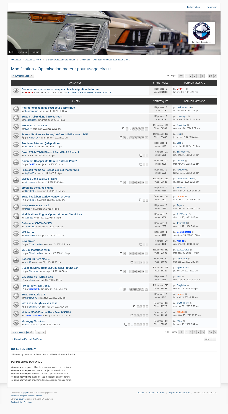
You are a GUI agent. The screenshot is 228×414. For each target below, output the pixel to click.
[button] (180, 76)
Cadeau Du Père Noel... (36, 259)
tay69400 (29, 173)
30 (131, 138)
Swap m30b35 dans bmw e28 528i (42, 116)
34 (146, 138)
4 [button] (199, 75)
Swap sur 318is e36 (33, 294)
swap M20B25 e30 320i (35, 205)
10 (143, 129)
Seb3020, (29, 191)
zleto (31, 280)
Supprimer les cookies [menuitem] (179, 392)
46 (146, 253)
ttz (26, 155)
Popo (27, 209)
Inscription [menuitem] (193, 7)
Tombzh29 (30, 226)
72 (146, 289)
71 (143, 289)
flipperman (34, 271)
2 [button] (190, 75)
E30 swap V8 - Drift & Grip (37, 276)
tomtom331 (34, 307)
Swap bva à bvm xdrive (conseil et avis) (46, 196)
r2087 (28, 129)
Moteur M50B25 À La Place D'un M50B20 (46, 312)
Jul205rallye (182, 214)
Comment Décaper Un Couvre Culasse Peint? (49, 161)
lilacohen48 (182, 152)
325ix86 (181, 312)
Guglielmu (181, 125)
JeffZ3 (32, 164)
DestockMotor (184, 232)
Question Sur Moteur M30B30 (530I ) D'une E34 (50, 267)
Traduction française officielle (22, 396)
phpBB (25, 393)
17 (146, 271)
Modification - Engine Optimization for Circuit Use (52, 214)
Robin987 (29, 146)
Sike (179, 143)
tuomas (181, 196)
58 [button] (210, 75)
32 (139, 138)
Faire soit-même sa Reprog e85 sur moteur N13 (50, 170)
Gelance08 (182, 258)
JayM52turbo (183, 303)
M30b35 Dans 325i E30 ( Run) (39, 178)
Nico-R (180, 241)
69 (135, 289)
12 (139, 182)
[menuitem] (16, 402)
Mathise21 (30, 235)
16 (143, 271)
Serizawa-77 (31, 298)
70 (139, 289)
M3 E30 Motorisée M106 (36, 250)
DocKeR (29, 92)
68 (131, 289)
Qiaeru (39, 396)
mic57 (28, 262)
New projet (28, 241)
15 (139, 271)
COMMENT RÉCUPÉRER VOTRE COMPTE (89, 92)
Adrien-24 (33, 138)
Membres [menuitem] (22, 52)
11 (146, 129)
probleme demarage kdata (37, 187)
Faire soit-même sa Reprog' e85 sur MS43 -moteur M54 (55, 134)
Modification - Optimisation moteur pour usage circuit (61, 68)
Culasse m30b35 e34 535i (37, 223)
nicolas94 (34, 289)
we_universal (20, 399)
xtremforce (30, 182)
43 (135, 253)
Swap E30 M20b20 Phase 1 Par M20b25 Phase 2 (50, 152)
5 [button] (203, 75)
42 (131, 253)
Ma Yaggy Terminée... (34, 321)
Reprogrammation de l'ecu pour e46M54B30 (48, 107)
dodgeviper (30, 120)
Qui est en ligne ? (23, 349)
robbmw (181, 160)
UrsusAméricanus (185, 178)
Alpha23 (29, 218)
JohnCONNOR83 (33, 315)
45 (143, 253)
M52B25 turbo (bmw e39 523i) (40, 303)
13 (143, 182)
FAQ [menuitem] (11, 52)
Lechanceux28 (32, 111)
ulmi (179, 134)
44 (139, 253)
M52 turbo (28, 232)
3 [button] (194, 75)
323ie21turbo (35, 244)
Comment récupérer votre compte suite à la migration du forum (60, 89)
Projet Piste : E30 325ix (36, 285)
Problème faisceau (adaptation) (41, 143)
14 (146, 182)
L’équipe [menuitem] (35, 52)
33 (143, 138)
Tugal (31, 200)
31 (135, 138)
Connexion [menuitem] (210, 7)
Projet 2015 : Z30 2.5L (35, 125)
